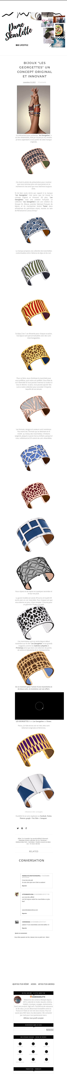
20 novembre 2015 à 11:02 (41, 894)
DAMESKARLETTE (38, 997)
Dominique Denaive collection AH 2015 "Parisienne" (33, 840)
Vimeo (49, 721)
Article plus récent (21, 984)
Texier (45, 206)
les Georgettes (44, 135)
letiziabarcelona (28, 894)
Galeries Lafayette (40, 646)
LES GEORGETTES (22, 721)
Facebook (43, 816)
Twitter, (49, 816)
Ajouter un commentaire (21, 933)
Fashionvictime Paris (22, 842)
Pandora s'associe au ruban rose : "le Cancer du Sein (39, 843)
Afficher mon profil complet (33, 1018)
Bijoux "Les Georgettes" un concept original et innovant (33, 838)
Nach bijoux (31, 842)
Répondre (24, 885)
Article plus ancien (46, 984)
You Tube (35, 818)
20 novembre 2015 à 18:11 (38, 922)
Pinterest (22, 818)
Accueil (33, 984)
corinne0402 (26, 922)
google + (29, 818)
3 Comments (42, 82)
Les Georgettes (21, 195)
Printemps (19, 648)
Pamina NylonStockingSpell (31, 876)
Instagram (43, 818)
